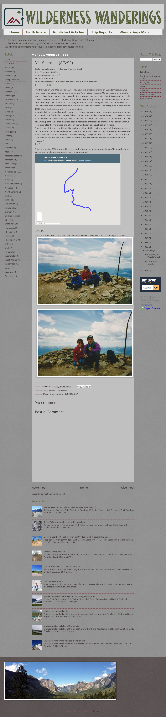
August (149, 251)
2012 (146, 170)
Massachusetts (12, 156)
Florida (8, 119)
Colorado (51, 390)
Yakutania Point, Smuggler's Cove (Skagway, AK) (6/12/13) (70, 507)
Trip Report (62, 390)
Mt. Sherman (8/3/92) (151, 262)
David (7, 112)
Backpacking (10, 79)
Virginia (8, 252)
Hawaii (8, 127)
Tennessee (10, 228)
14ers (43, 390)
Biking (8, 87)
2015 (146, 156)
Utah (7, 248)
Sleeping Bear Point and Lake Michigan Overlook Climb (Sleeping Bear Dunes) (77, 537)
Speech (8, 220)
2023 (146, 120)
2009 (146, 184)
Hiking (8, 132)
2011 (146, 175)
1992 (146, 247)
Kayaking (9, 147)
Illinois (8, 136)
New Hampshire (12, 184)
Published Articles (68, 32)
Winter (8, 268)
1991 (146, 270)
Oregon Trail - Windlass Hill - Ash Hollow (62, 566)
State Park (10, 224)
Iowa (7, 143)
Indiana (8, 140)
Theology (9, 232)
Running (9, 208)
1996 (146, 233)
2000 (146, 215)
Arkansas (9, 75)
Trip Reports (101, 32)
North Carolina (11, 192)
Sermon (8, 212)
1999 (146, 220)
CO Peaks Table (147, 94)
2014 (146, 161)
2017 (146, 147)
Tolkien (8, 236)
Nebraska (9, 176)
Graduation (10, 123)
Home (14, 32)
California (9, 92)
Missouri (9, 167)
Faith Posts (36, 32)
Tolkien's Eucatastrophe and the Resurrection (64, 522)
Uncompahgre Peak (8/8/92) (152, 255)
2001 (146, 211)
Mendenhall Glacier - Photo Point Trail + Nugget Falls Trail (69, 596)
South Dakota (11, 216)
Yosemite (9, 276)
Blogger (96, 711)
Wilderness (10, 264)
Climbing (9, 96)
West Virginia (11, 260)
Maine (7, 152)
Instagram (144, 82)
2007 (146, 193)
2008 (146, 188)
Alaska (8, 67)
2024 (146, 116)
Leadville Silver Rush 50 (54, 581)
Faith (7, 116)
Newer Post (39, 487)
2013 (146, 166)
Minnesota (10, 164)
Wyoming (9, 272)
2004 (146, 202)
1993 (146, 242)
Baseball (8, 83)
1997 (146, 229)
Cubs (7, 107)
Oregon (8, 200)
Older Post (127, 487)
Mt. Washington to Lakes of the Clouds (61, 626)
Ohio (7, 196)
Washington (10, 256)
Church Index (146, 98)
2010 (146, 179)
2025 (146, 111)
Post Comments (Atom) (54, 494)
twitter (143, 86)
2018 (146, 143)
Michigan (9, 160)
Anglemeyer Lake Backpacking (57, 611)
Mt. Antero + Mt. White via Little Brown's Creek (64, 641)
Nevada (8, 180)
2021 (146, 130)
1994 (146, 238)
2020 (146, 134)
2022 (146, 125)
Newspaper (10, 188)
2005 (146, 197)
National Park (11, 172)
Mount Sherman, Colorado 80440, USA (60, 394)
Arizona (8, 72)
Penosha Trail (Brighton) (54, 552)
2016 (146, 152)
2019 (146, 138)
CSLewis (9, 103)
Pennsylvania (11, 204)
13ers (7, 59)
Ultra (7, 244)
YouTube (144, 90)
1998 (146, 224)
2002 (146, 206)
